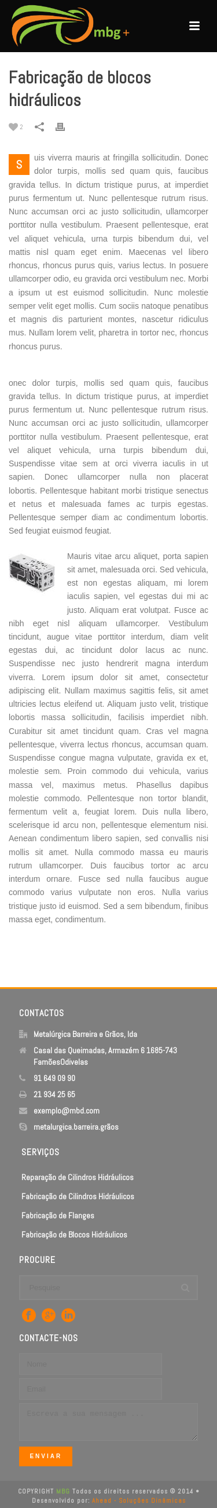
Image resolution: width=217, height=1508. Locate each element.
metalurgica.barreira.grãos (76, 1127)
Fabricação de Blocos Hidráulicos (74, 1234)
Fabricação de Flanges (57, 1215)
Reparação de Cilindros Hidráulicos (77, 1177)
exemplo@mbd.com (67, 1110)
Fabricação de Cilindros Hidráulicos (77, 1196)
